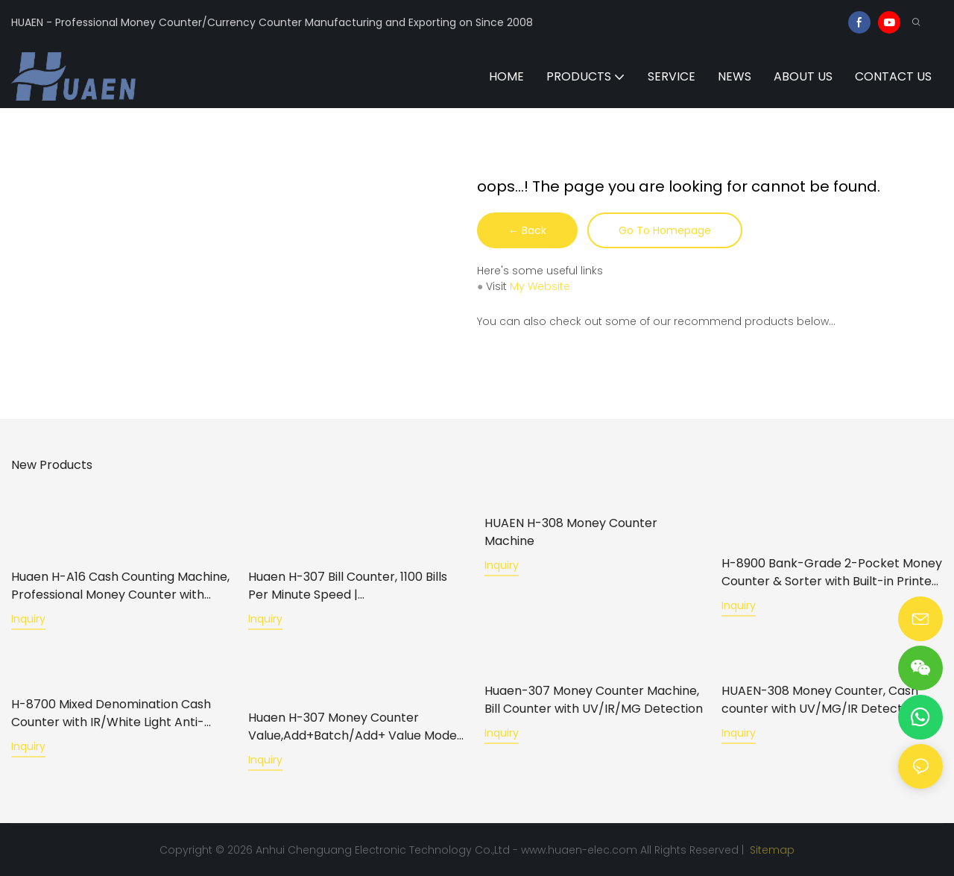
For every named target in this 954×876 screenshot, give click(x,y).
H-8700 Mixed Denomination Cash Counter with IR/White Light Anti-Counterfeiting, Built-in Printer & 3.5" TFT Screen (116, 713)
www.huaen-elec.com (579, 849)
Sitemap (771, 849)
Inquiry (28, 618)
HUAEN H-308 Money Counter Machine (570, 531)
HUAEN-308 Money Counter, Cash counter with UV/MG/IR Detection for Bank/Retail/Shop (830, 699)
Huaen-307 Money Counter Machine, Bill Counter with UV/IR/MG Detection (593, 698)
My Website (540, 286)
